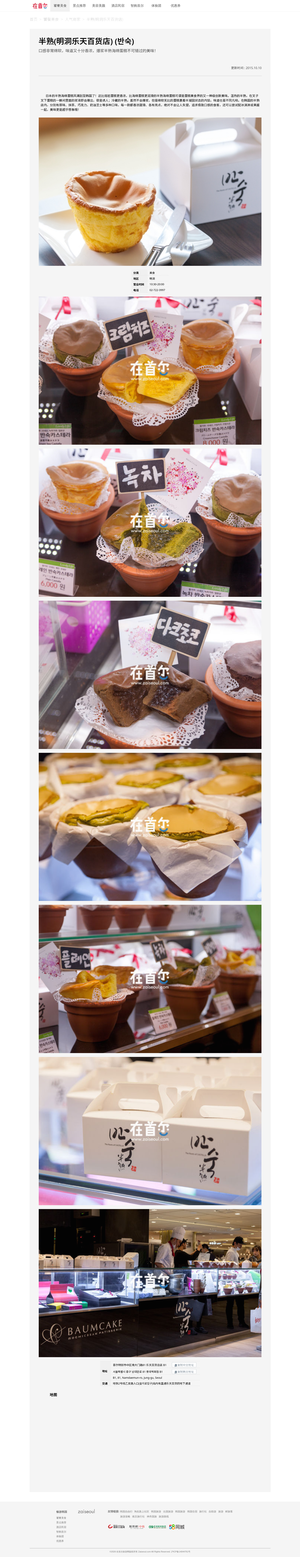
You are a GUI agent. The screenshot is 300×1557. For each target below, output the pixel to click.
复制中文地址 (184, 1365)
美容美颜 (98, 6)
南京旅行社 (138, 1516)
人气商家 (72, 19)
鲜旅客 (229, 1511)
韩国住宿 (192, 1511)
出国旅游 (168, 1511)
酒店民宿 (117, 6)
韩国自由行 (126, 1511)
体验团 (156, 6)
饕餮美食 (60, 6)
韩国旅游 (156, 1511)
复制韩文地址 (184, 1372)
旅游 (220, 1511)
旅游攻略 (125, 1516)
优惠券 (176, 6)
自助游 (212, 1511)
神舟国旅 (152, 1516)
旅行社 (203, 1511)
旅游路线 (164, 1516)
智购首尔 (137, 6)
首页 (33, 19)
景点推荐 (79, 6)
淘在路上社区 (141, 1511)
